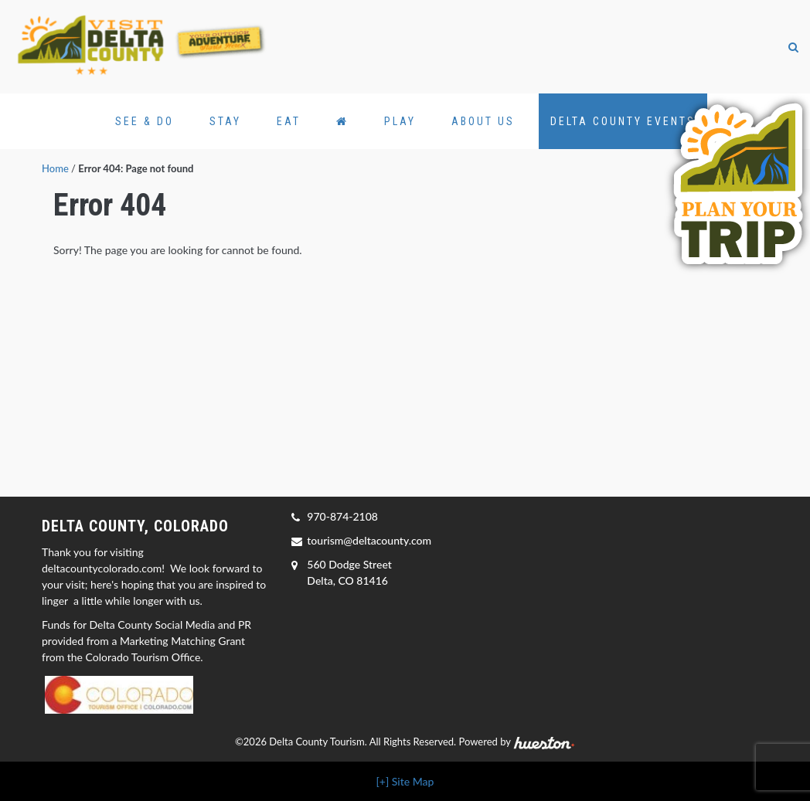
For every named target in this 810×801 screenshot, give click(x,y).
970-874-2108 (342, 516)
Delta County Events (623, 121)
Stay (225, 121)
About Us (483, 121)
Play (400, 121)
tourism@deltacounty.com (369, 540)
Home (55, 168)
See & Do (144, 121)
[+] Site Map (405, 781)
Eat (289, 121)
